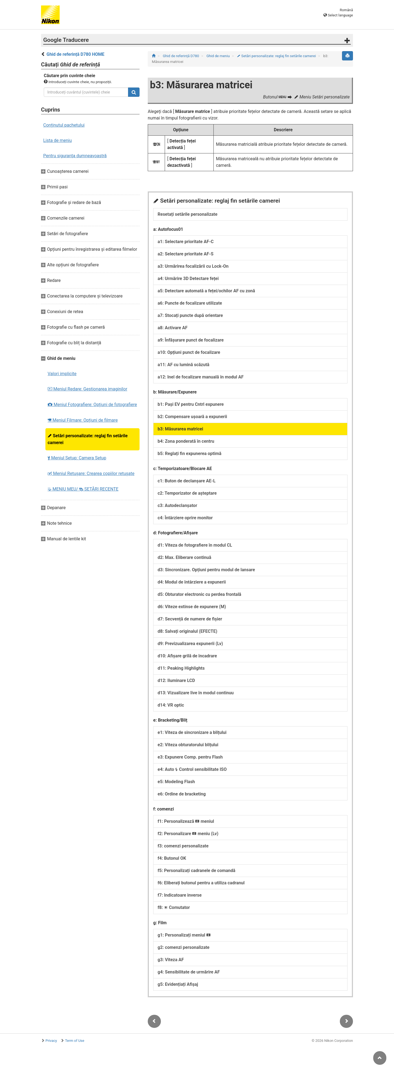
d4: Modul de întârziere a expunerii (192, 582)
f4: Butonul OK (172, 858)
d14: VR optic (171, 705)
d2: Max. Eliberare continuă (184, 557)
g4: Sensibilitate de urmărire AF (189, 972)
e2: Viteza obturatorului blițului (188, 744)
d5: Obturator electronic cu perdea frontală (199, 594)
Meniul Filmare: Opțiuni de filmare (83, 420)
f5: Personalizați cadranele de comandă (196, 870)
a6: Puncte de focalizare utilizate (190, 303)
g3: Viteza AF (171, 959)
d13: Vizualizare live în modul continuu (196, 692)
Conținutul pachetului (64, 125)
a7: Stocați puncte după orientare (190, 315)
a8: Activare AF (172, 327)
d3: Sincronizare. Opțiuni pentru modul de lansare (206, 569)
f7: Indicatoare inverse (180, 895)
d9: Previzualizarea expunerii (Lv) (190, 643)
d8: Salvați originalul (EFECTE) (187, 631)
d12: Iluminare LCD (176, 680)
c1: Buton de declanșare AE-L (187, 480)
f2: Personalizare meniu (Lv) (188, 833)
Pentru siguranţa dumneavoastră (75, 155)
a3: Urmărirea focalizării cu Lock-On (193, 266)
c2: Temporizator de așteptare (187, 493)
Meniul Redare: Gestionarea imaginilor (87, 389)
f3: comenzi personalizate (183, 846)
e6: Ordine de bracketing (182, 794)
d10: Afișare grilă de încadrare (187, 655)
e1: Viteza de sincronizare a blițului (192, 732)
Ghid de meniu (218, 56)
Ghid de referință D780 (181, 56)
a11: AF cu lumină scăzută (183, 364)
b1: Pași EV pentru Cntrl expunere (191, 404)
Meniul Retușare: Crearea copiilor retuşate (91, 473)
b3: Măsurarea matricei (180, 429)
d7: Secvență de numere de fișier (190, 619)
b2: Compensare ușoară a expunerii (192, 416)
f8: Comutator (174, 907)
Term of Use (74, 1041)
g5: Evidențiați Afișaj (178, 984)
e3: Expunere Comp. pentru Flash (190, 757)
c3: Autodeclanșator (177, 505)
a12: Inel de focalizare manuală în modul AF (201, 377)
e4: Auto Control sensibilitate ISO (192, 769)
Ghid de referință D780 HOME (76, 54)
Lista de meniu (57, 140)
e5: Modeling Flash (176, 781)
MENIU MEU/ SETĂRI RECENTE (83, 489)
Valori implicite (62, 373)
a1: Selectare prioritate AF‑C (186, 241)
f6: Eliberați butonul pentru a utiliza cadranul (201, 882)
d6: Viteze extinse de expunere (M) (192, 606)
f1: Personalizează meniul (186, 821)
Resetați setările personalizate (188, 214)
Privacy (51, 1041)
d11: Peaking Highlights (181, 668)
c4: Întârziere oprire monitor (185, 517)
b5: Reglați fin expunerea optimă (189, 453)
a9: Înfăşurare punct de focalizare (191, 340)
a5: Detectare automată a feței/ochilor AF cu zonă (206, 290)
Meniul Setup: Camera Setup (77, 457)
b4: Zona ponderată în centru (186, 441)
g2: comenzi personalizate (184, 947)
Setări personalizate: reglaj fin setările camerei (88, 439)
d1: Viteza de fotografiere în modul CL (195, 545)
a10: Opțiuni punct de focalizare (189, 352)
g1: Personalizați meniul (184, 935)
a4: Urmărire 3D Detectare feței (188, 278)
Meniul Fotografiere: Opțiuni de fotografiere (92, 404)
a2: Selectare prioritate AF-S (185, 253)
